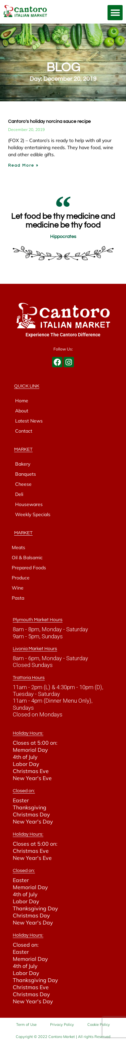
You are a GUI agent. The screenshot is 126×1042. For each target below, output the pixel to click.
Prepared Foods (29, 568)
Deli (19, 494)
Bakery (22, 464)
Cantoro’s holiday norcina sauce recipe (49, 121)
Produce (21, 578)
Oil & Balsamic (27, 557)
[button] (115, 12)
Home (21, 401)
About (21, 411)
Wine (18, 588)
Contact (23, 431)
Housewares (29, 504)
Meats (18, 547)
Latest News (29, 421)
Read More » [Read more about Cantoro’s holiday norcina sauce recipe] (23, 165)
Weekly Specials (32, 514)
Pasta (18, 598)
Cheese (23, 484)
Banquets (25, 474)
